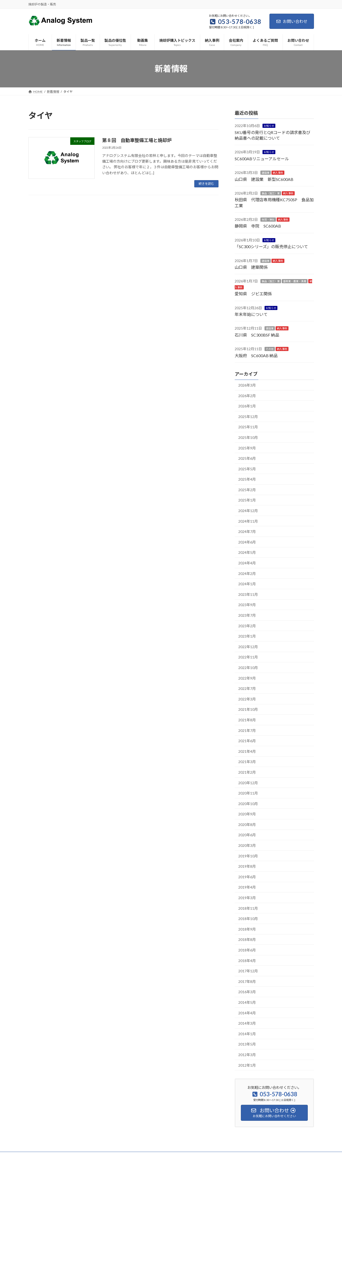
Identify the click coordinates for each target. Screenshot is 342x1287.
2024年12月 (248, 510)
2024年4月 (247, 563)
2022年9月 (247, 678)
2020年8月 (247, 824)
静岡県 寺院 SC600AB (258, 225)
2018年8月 (247, 939)
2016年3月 (247, 992)
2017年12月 (248, 971)
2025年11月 (248, 427)
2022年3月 (247, 699)
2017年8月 (247, 981)
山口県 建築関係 (251, 267)
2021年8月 (247, 720)
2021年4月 (247, 751)
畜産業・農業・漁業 (294, 281)
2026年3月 (247, 385)
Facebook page (269, 1192)
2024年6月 (247, 542)
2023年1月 (247, 636)
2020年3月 (247, 845)
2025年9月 (247, 448)
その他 (270, 348)
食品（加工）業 (271, 193)
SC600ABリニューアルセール (262, 158)
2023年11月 (248, 594)
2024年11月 (248, 521)
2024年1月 (247, 584)
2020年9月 (247, 814)
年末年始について (251, 314)
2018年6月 (247, 950)
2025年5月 (247, 468)
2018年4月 (247, 960)
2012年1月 (247, 1065)
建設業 (265, 172)
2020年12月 (248, 782)
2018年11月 (248, 908)
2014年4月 (247, 1012)
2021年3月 (247, 761)
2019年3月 (247, 898)
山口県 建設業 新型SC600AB (264, 179)
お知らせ (269, 125)
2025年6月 (247, 458)
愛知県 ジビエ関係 (253, 293)
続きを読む (206, 184)
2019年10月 (248, 856)
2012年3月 (247, 1054)
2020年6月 (247, 835)
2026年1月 (247, 406)
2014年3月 (247, 1023)
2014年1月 (247, 1033)
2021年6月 (247, 741)
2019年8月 (247, 866)
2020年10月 (248, 803)
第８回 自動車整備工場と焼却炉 (137, 140)
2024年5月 (247, 552)
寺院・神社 (268, 219)
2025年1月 (247, 500)
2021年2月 (247, 772)
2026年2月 (247, 395)
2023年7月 (247, 615)
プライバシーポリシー (48, 1156)
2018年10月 (248, 918)
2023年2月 (247, 625)
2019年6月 (247, 876)
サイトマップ (83, 1156)
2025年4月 (247, 479)
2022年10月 (248, 667)
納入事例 (278, 172)
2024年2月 (247, 573)
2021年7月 (247, 730)
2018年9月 (247, 929)
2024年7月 (247, 531)
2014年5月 (247, 1002)
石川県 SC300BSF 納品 (257, 334)
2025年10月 (248, 437)
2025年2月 (247, 489)
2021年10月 (248, 709)
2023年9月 (247, 605)
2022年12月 (248, 646)
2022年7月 (247, 688)
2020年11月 (248, 793)
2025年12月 (248, 416)
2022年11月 (248, 657)
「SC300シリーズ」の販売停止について (271, 246)
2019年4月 (247, 887)
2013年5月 (247, 1044)
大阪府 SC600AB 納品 (256, 355)
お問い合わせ (292, 21)
